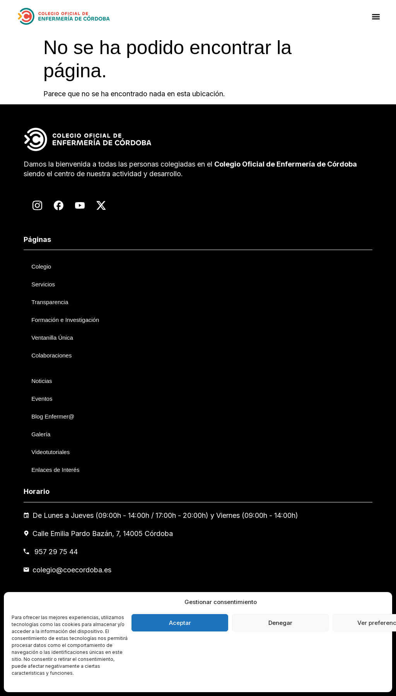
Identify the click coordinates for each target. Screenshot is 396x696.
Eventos (41, 398)
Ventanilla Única (52, 337)
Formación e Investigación (65, 320)
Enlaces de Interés (55, 469)
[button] (376, 16)
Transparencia (49, 302)
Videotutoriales (50, 452)
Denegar (280, 622)
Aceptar (180, 622)
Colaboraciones (51, 355)
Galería (40, 434)
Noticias (41, 381)
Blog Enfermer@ (52, 416)
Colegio (41, 266)
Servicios (43, 284)
